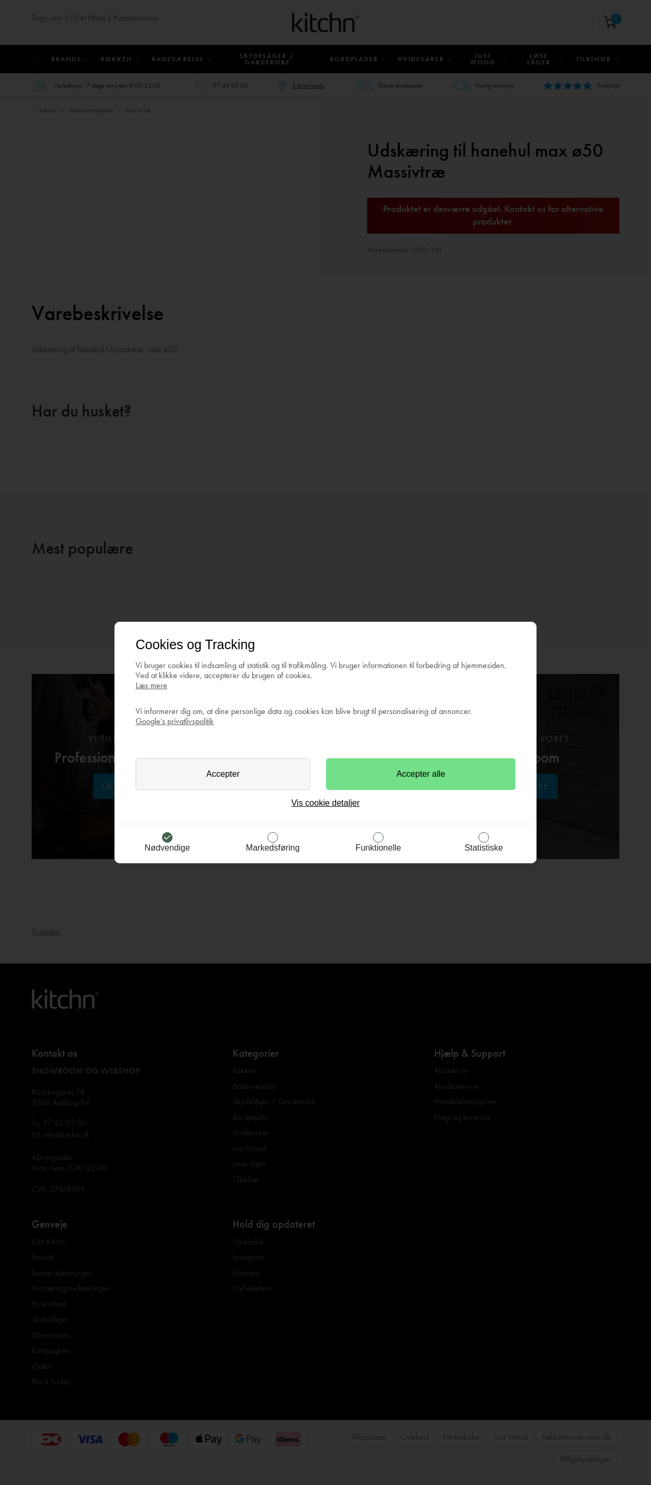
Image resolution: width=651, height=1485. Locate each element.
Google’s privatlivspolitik (175, 721)
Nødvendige (167, 847)
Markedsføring (273, 847)
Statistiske (484, 847)
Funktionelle (378, 847)
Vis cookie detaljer (325, 802)
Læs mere (151, 685)
